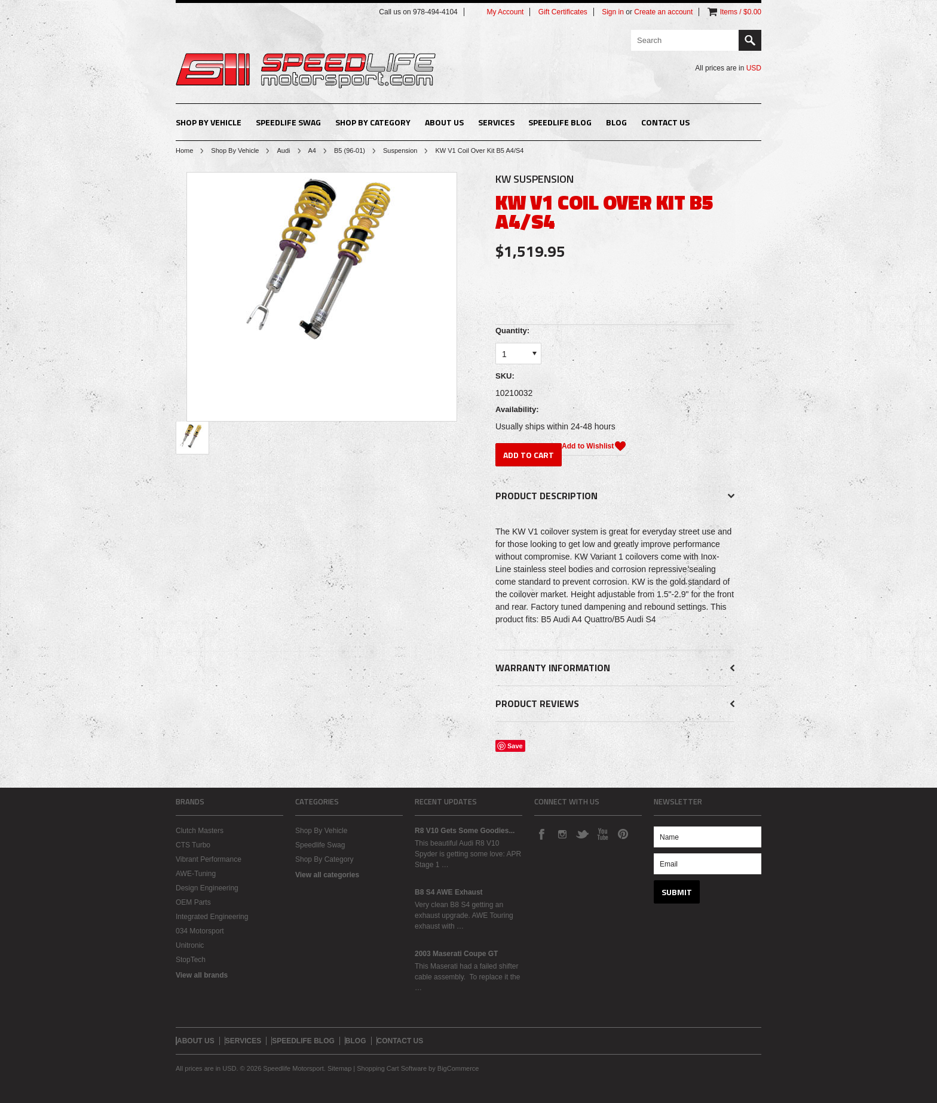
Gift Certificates (562, 12)
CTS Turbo (193, 845)
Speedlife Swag (288, 122)
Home (184, 150)
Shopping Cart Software (392, 1068)
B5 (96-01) (349, 150)
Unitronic (190, 945)
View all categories (327, 875)
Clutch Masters (199, 831)
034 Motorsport (200, 931)
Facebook (541, 834)
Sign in (613, 12)
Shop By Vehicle (208, 122)
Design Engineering (207, 888)
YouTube (602, 834)
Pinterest (623, 834)
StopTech (191, 959)
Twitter (582, 834)
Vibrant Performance (208, 859)
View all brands (202, 975)
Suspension (400, 150)
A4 (312, 150)
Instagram (562, 834)
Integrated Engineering (212, 916)
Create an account (663, 12)
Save (515, 745)
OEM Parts (193, 902)
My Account (504, 12)
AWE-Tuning (196, 874)
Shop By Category (373, 122)
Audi (283, 150)
